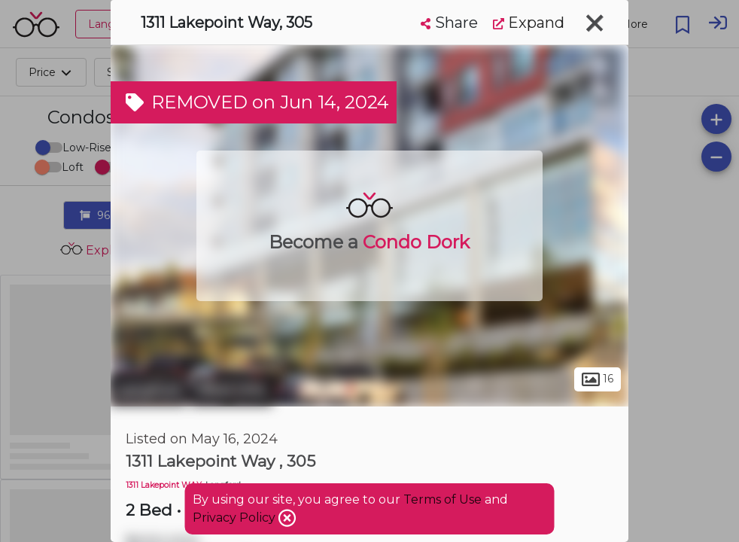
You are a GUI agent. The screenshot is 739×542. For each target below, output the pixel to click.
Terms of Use (442, 499)
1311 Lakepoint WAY (164, 485)
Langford (148, 390)
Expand (528, 23)
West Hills (231, 390)
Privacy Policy (235, 517)
